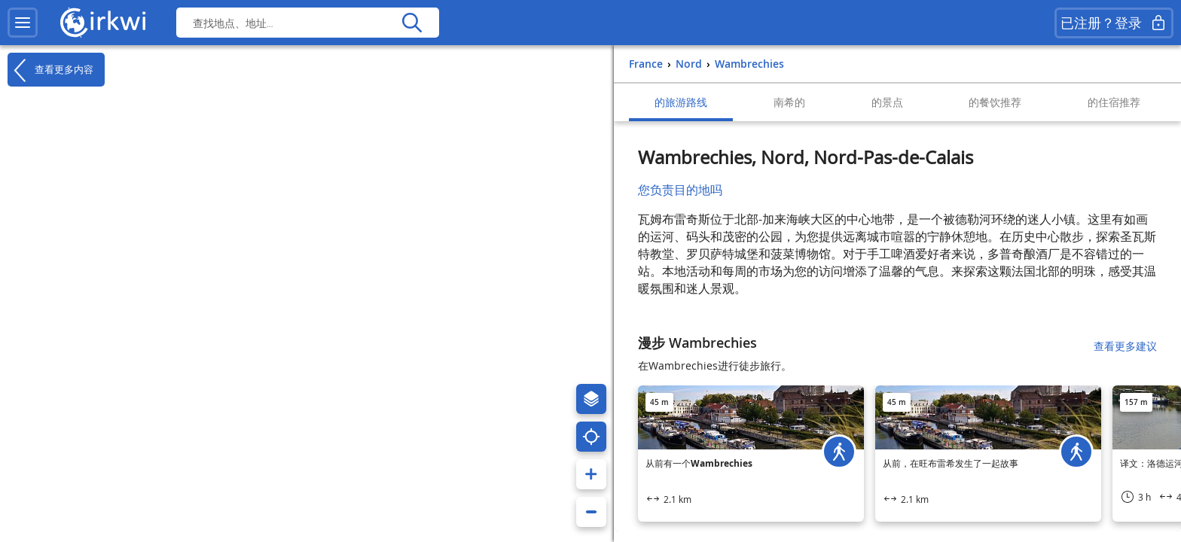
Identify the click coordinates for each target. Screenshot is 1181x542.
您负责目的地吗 (680, 189)
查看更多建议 (1125, 346)
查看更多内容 (50, 70)
